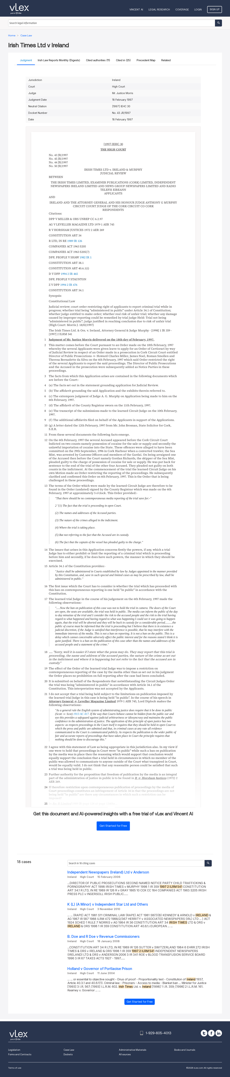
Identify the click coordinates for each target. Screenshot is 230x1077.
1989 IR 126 (74, 241)
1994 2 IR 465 (69, 274)
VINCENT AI (136, 9)
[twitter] (204, 1033)
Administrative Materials (132, 1049)
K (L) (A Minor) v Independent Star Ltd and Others (107, 904)
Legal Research (159, 9)
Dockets (68, 1054)
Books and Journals (184, 1049)
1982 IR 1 (86, 257)
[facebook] (211, 1033)
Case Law (69, 1049)
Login (198, 9)
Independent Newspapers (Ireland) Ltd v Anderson (108, 872)
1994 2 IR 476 (68, 285)
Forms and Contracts (19, 1054)
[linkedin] (218, 1033)
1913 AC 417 (81, 713)
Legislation (14, 1049)
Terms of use (14, 1068)
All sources (125, 1054)
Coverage (182, 9)
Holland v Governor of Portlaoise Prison (99, 969)
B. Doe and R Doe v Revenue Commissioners (103, 936)
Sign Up (214, 9)
